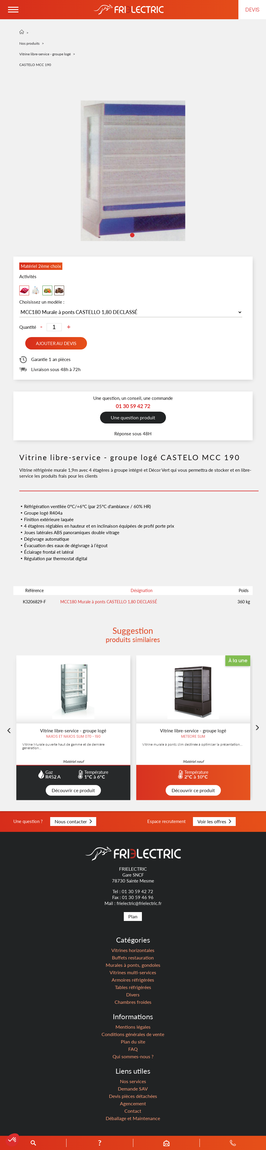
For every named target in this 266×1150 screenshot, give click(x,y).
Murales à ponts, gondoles (133, 965)
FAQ (133, 1049)
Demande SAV (133, 1088)
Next (257, 756)
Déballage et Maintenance (133, 1118)
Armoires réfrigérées (133, 980)
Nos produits (29, 43)
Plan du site (133, 1041)
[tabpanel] (133, 171)
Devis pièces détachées (133, 1096)
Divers (133, 994)
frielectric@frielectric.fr (139, 903)
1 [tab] (133, 236)
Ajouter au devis (56, 343)
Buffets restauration (133, 957)
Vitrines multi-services (133, 972)
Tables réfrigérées (133, 987)
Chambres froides (133, 1002)
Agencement (133, 1103)
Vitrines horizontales (132, 950)
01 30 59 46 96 (137, 897)
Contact (132, 1111)
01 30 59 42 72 (137, 891)
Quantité (27, 327)
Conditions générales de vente (133, 1034)
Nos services (133, 1081)
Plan (132, 916)
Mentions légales (133, 1027)
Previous (9, 759)
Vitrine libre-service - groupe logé (45, 54)
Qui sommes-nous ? (133, 1056)
